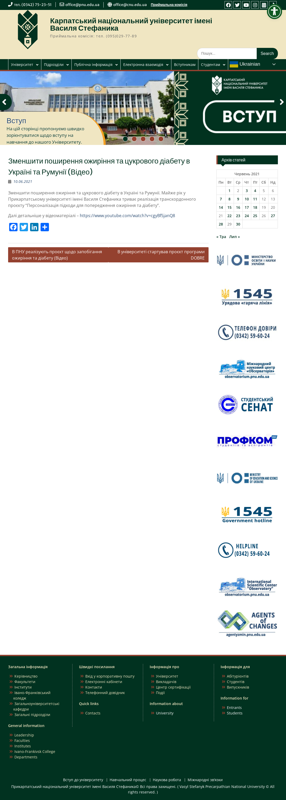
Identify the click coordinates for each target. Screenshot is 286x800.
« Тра (221, 236)
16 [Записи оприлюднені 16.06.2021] (238, 207)
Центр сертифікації (173, 687)
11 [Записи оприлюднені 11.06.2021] (255, 198)
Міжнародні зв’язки (205, 780)
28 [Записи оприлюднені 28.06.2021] (221, 224)
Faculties (22, 740)
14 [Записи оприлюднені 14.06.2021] (221, 207)
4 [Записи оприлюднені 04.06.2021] (255, 190)
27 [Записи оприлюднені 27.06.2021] (273, 215)
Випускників (238, 687)
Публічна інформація (93, 64)
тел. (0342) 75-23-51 (33, 4)
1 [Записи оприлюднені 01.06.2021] (229, 190)
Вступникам (184, 64)
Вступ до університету (83, 780)
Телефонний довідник (105, 692)
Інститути (23, 687)
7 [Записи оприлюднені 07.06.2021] (221, 198)
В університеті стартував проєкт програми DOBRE (161, 255)
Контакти (93, 687)
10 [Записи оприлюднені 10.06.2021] (247, 198)
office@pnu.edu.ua (82, 4)
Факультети (24, 681)
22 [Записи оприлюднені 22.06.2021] (229, 215)
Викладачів (166, 681)
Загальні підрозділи (32, 714)
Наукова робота (167, 780)
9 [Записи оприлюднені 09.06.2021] (238, 198)
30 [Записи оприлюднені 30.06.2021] (238, 224)
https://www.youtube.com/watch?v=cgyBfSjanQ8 (127, 215)
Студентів (235, 681)
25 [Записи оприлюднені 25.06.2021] (255, 215)
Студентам (210, 64)
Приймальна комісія (169, 4)
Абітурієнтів (238, 676)
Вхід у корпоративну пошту (109, 676)
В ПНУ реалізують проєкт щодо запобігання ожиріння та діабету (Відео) (57, 255)
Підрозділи (54, 64)
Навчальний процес (128, 780)
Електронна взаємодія (143, 64)
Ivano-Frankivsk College (34, 751)
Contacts (92, 713)
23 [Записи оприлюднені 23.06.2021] (238, 215)
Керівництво (25, 676)
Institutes (22, 745)
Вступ (16, 120)
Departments (25, 756)
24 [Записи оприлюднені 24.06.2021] (247, 215)
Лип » (234, 236)
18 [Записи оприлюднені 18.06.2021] (255, 207)
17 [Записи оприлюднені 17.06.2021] (247, 207)
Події (160, 692)
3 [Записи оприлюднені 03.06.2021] (247, 190)
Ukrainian (245, 64)
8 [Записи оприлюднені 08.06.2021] (229, 198)
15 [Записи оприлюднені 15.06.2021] (229, 207)
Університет (22, 64)
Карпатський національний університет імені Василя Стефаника (131, 24)
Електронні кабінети (103, 681)
